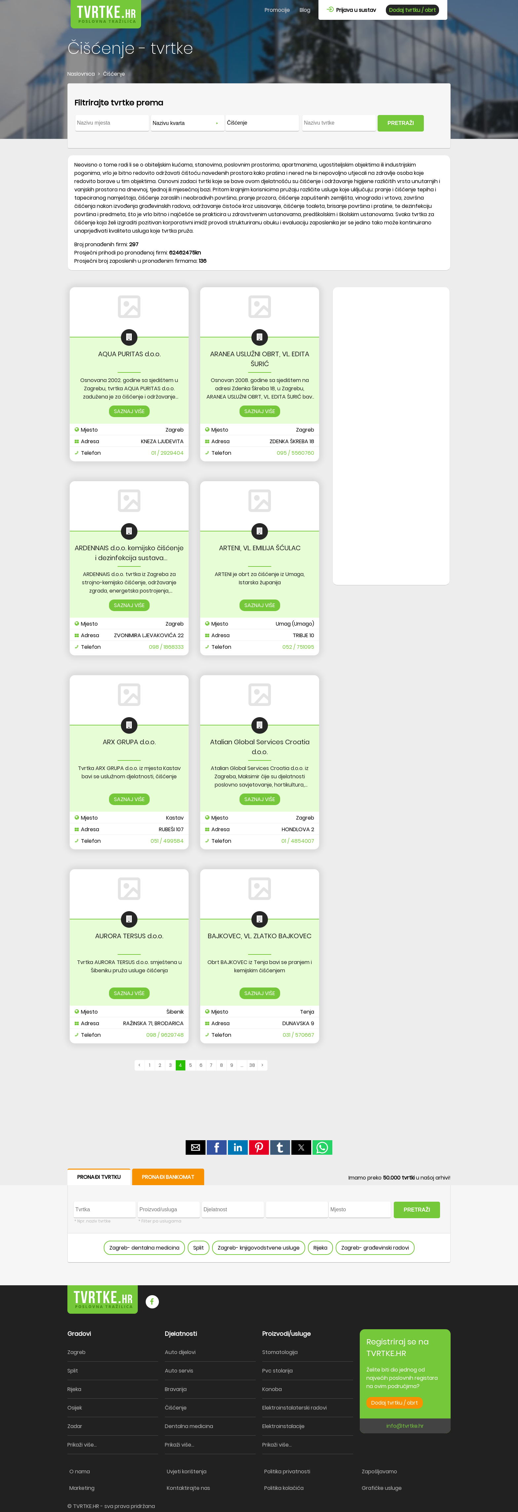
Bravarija (176, 1389)
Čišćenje (176, 1408)
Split (198, 1248)
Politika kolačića (284, 1488)
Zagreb (76, 1352)
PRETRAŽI (401, 123)
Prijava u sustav (351, 10)
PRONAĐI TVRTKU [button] (99, 1177)
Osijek (74, 1408)
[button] (195, 1147)
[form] (259, 116)
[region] (391, 393)
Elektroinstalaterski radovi (294, 1408)
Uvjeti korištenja (186, 1471)
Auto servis (179, 1371)
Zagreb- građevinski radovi (375, 1248)
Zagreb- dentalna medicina (144, 1248)
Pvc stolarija (277, 1371)
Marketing (81, 1488)
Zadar (74, 1426)
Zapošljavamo (379, 1471)
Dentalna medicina (189, 1426)
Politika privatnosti (287, 1471)
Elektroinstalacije (283, 1426)
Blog (305, 10)
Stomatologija (280, 1352)
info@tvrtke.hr (405, 1426)
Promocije (277, 10)
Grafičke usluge (382, 1488)
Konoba (272, 1389)
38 (252, 1065)
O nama (79, 1471)
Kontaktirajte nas (188, 1488)
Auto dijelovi (180, 1352)
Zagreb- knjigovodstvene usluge (259, 1248)
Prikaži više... (82, 1445)
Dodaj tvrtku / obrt (412, 10)
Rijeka (320, 1248)
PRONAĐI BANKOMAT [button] (168, 1177)
